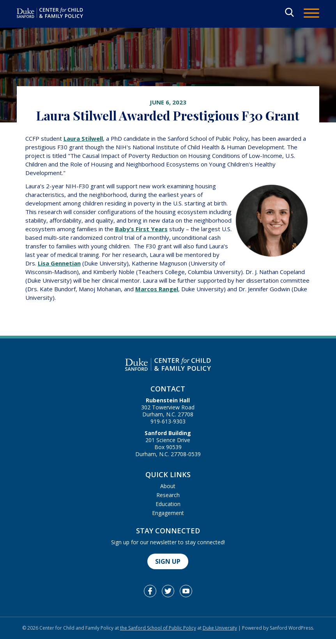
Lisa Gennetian (59, 263)
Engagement (168, 513)
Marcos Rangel (156, 289)
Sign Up (167, 561)
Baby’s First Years (141, 229)
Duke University (220, 628)
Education (168, 504)
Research (168, 495)
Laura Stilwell (83, 138)
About (167, 486)
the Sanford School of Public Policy (158, 628)
